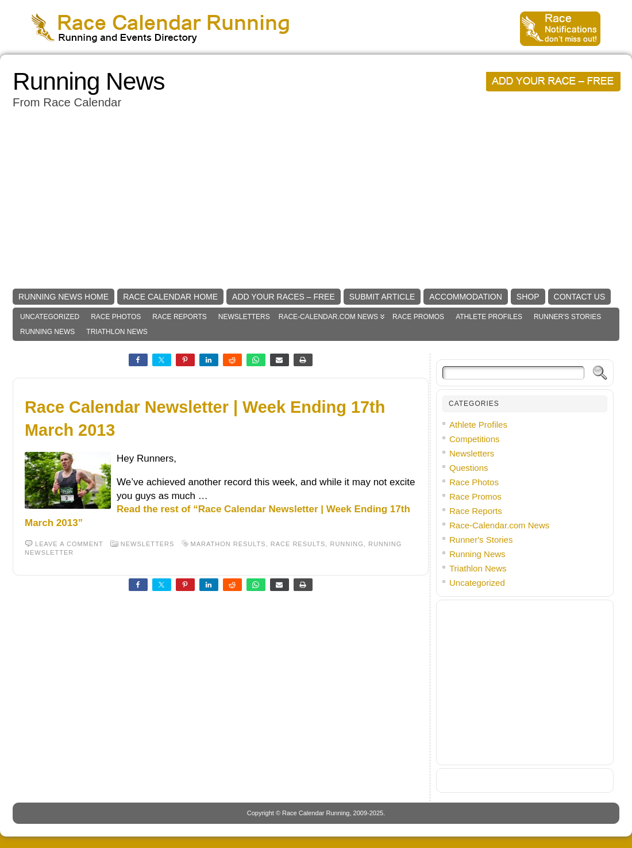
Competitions (474, 439)
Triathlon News (116, 332)
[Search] (513, 372)
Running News (88, 81)
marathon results (228, 543)
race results (298, 543)
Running (346, 543)
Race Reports (179, 317)
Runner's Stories (567, 317)
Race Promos (418, 317)
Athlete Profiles (489, 317)
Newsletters (244, 317)
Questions (468, 468)
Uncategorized (49, 317)
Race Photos (116, 317)
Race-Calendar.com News (328, 317)
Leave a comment (69, 543)
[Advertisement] (316, 199)
